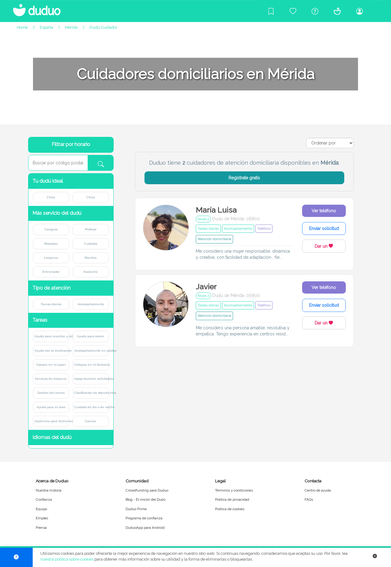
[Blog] (271, 11)
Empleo (42, 518)
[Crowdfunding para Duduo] (293, 11)
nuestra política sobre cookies (66, 559)
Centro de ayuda (318, 490)
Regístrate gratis (244, 177)
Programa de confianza (144, 518)
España (46, 27)
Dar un (324, 246)
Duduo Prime (136, 509)
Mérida (71, 27)
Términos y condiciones (234, 490)
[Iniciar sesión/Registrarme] (359, 11)
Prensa (41, 527)
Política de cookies (229, 509)
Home (22, 27)
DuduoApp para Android (145, 527)
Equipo (41, 509)
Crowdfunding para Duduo (147, 490)
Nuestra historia (48, 490)
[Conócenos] (337, 11)
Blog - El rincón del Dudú (146, 499)
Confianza (44, 499)
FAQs (309, 499)
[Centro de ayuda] (315, 11)
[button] (70, 181)
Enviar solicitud (324, 228)
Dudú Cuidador (103, 27)
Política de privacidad (232, 499)
